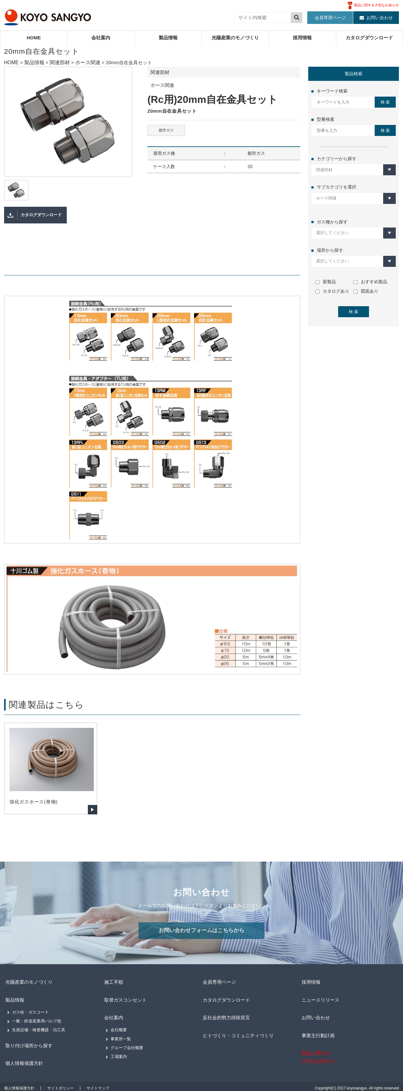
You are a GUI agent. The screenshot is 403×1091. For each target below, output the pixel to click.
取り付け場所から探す (29, 1046)
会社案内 (100, 37)
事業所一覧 (121, 1038)
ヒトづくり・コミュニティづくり (239, 1033)
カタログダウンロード (369, 37)
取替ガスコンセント (125, 1002)
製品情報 (168, 37)
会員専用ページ (330, 17)
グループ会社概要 (127, 1046)
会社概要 (119, 1028)
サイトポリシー (60, 1085)
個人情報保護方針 (24, 1061)
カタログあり (332, 291)
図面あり (366, 291)
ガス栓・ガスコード (30, 1013)
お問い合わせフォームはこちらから (201, 936)
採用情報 (302, 37)
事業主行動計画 (318, 1033)
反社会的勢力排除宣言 (227, 1018)
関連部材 (57, 62)
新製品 (325, 281)
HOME (34, 37)
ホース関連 (84, 62)
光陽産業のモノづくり (235, 37)
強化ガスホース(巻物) (33, 806)
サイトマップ (98, 1085)
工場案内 (119, 1056)
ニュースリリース (320, 1002)
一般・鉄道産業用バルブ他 (36, 1022)
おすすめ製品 (370, 281)
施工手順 (113, 987)
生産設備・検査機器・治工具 (38, 1031)
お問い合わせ (379, 17)
